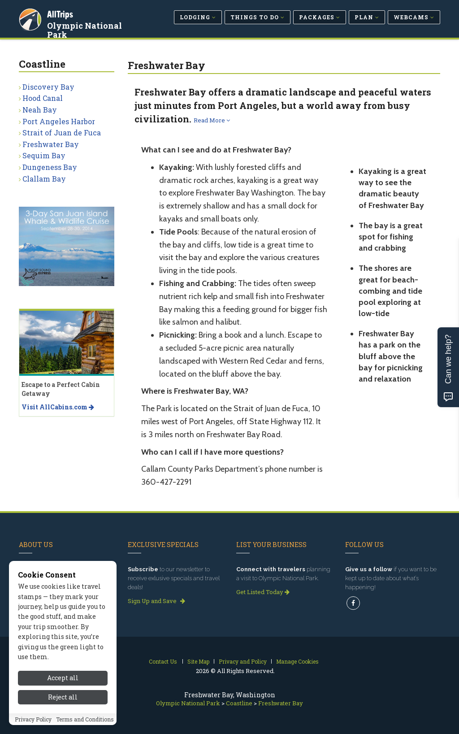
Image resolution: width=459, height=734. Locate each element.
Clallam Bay (44, 178)
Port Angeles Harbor (58, 121)
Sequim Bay (43, 155)
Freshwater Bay (50, 144)
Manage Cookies (297, 661)
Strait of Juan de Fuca (61, 132)
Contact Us (163, 661)
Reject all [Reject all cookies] (63, 697)
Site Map (198, 661)
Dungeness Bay (49, 167)
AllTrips (61, 13)
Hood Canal (42, 98)
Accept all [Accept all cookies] (62, 677)
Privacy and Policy (243, 661)
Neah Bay (39, 109)
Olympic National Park (85, 29)
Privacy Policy (33, 719)
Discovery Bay (48, 86)
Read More (212, 120)
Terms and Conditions (85, 719)
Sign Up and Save (156, 601)
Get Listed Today (263, 592)
